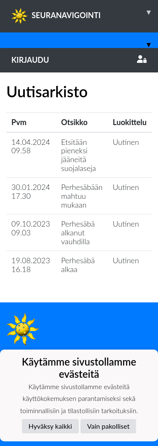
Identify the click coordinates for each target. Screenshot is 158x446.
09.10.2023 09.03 (30, 228)
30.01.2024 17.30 (30, 191)
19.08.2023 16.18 (30, 265)
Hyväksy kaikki (50, 426)
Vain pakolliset (108, 426)
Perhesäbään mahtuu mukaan (82, 195)
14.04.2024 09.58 (30, 146)
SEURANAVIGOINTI (84, 12)
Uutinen (126, 142)
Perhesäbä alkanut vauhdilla (78, 232)
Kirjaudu (79, 59)
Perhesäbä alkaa (78, 265)
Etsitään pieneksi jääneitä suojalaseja (78, 155)
